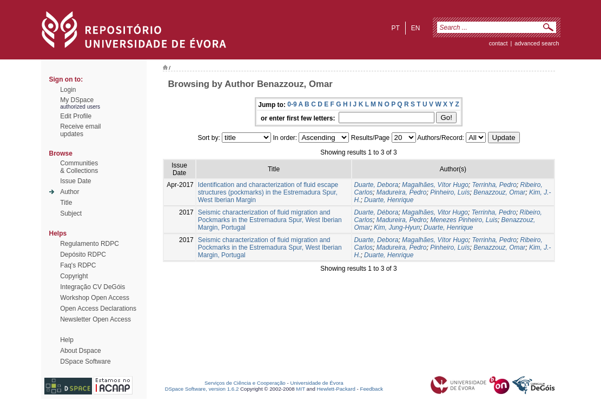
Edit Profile (75, 116)
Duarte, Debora (376, 185)
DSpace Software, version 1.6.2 (202, 389)
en (415, 28)
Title (66, 202)
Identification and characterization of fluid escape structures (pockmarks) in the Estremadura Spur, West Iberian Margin (268, 192)
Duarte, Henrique (388, 200)
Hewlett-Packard (336, 389)
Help (67, 340)
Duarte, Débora (376, 212)
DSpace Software (85, 361)
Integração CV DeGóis (92, 287)
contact (498, 43)
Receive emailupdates (80, 130)
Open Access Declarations (98, 308)
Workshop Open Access (94, 298)
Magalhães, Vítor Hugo (435, 185)
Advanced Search (536, 43)
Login (68, 89)
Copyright (74, 276)
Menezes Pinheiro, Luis (464, 220)
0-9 (291, 104)
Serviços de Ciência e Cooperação (245, 383)
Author (69, 192)
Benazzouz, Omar (499, 192)
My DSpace (77, 100)
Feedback (371, 389)
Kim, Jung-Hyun (397, 227)
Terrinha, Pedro (494, 185)
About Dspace (80, 350)
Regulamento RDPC (89, 243)
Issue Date (75, 181)
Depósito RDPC (83, 254)
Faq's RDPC (78, 265)
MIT (300, 389)
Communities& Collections (79, 167)
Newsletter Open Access (95, 319)
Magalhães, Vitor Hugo (435, 212)
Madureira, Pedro (402, 192)
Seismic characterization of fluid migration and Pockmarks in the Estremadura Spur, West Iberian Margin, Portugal (270, 220)
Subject (71, 213)
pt (395, 28)
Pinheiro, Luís (450, 192)
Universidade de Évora (316, 383)
